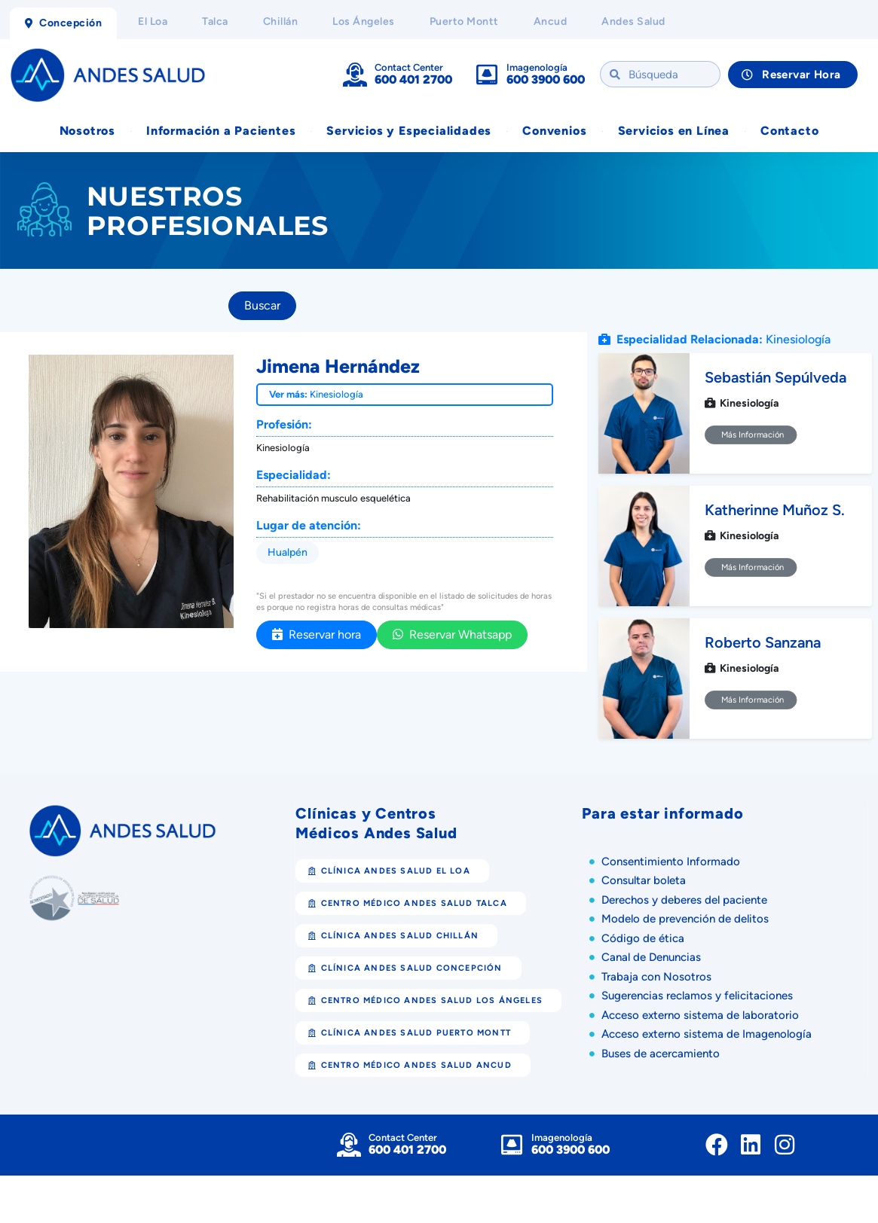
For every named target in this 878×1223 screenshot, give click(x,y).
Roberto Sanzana (763, 642)
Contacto (789, 131)
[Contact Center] (355, 75)
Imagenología (536, 67)
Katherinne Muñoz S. (775, 510)
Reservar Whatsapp (452, 634)
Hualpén (287, 552)
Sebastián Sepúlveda (775, 377)
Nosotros (87, 131)
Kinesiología (336, 394)
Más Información (751, 434)
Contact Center (409, 67)
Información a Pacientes (220, 131)
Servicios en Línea (674, 131)
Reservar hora (316, 634)
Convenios (554, 131)
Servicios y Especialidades (408, 131)
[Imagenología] (487, 75)
